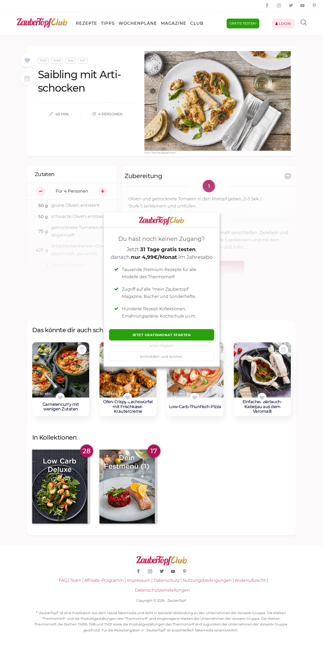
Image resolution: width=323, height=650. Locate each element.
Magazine (173, 23)
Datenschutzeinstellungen (162, 590)
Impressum (139, 580)
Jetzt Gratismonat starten (161, 335)
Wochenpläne (138, 23)
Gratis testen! (242, 23)
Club (196, 23)
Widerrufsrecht (250, 580)
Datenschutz (166, 580)
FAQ (63, 580)
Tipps (108, 23)
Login (283, 23)
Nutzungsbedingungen (207, 580)
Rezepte (86, 23)
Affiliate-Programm (104, 580)
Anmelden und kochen (161, 356)
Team (75, 580)
